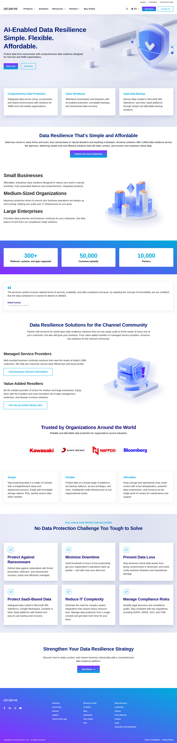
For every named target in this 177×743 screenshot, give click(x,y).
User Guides (88, 719)
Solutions (43, 9)
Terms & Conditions (152, 740)
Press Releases (121, 715)
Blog (85, 711)
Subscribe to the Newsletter (125, 727)
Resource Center (90, 703)
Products (29, 9)
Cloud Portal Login (166, 2)
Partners (74, 9)
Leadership (119, 707)
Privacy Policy (167, 740)
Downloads (153, 2)
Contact (118, 719)
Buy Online (89, 9)
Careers (118, 711)
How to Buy (56, 707)
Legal (117, 723)
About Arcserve (121, 703)
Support (143, 2)
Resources (58, 9)
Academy (87, 707)
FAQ (85, 723)
